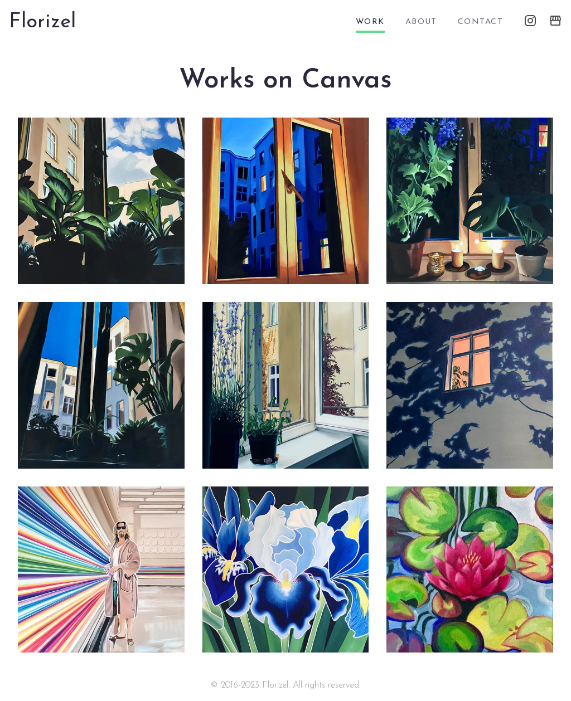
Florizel (42, 22)
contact (480, 22)
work (370, 22)
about (421, 22)
